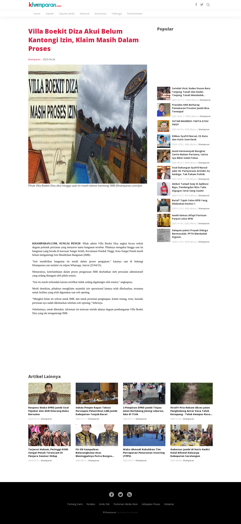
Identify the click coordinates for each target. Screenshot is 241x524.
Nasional (84, 13)
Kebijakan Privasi (151, 504)
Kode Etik (104, 504)
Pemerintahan (134, 13)
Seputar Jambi (66, 13)
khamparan (34, 59)
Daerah (50, 13)
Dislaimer (169, 504)
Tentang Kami (75, 504)
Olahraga (117, 13)
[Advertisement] (87, 211)
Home (37, 13)
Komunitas (100, 13)
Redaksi (91, 504)
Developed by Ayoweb (127, 512)
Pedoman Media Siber (126, 504)
